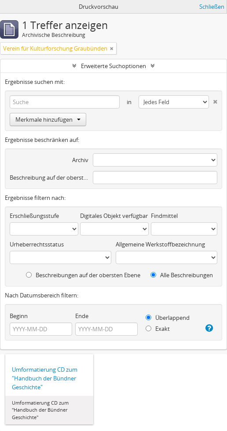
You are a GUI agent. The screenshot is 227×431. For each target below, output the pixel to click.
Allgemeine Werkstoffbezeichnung (160, 244)
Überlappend (168, 318)
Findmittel (164, 216)
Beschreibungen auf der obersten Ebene (83, 275)
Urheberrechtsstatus (37, 244)
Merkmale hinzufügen (48, 119)
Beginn (19, 316)
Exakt (158, 329)
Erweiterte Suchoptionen (113, 66)
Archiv (80, 160)
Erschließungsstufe (34, 216)
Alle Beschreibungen (181, 275)
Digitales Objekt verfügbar (114, 216)
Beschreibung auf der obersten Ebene (49, 177)
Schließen (211, 7)
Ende (81, 316)
